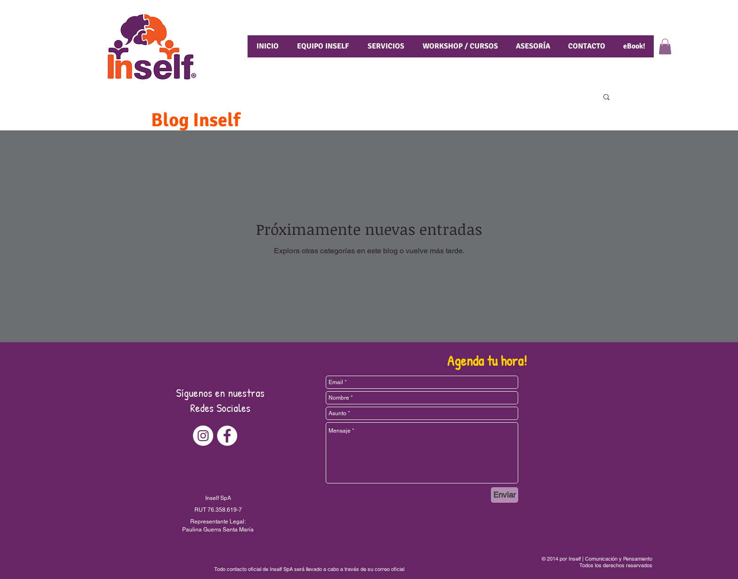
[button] (665, 46)
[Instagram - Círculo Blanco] (203, 436)
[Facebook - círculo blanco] (227, 436)
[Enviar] (504, 495)
